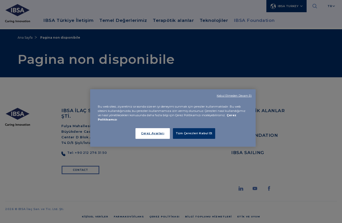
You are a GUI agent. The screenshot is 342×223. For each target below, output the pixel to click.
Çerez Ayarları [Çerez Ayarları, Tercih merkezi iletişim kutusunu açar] (152, 133)
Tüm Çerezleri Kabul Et (194, 133)
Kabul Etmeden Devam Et (234, 95)
